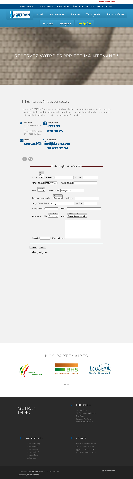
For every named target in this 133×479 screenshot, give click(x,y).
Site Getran (63, 6)
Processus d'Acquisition (84, 422)
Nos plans (75, 14)
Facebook (78, 6)
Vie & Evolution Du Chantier (86, 413)
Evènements (65, 24)
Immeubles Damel (32, 455)
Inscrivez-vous (31, 458)
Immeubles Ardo (32, 449)
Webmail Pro (46, 6)
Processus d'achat (115, 14)
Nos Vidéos (80, 416)
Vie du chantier (93, 15)
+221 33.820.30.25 (28, 6)
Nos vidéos (48, 23)
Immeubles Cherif (32, 452)
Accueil (39, 14)
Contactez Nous (105, 6)
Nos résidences (57, 14)
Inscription (84, 23)
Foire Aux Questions (83, 419)
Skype (90, 6)
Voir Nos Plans (81, 410)
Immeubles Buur (32, 446)
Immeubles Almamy (33, 443)
